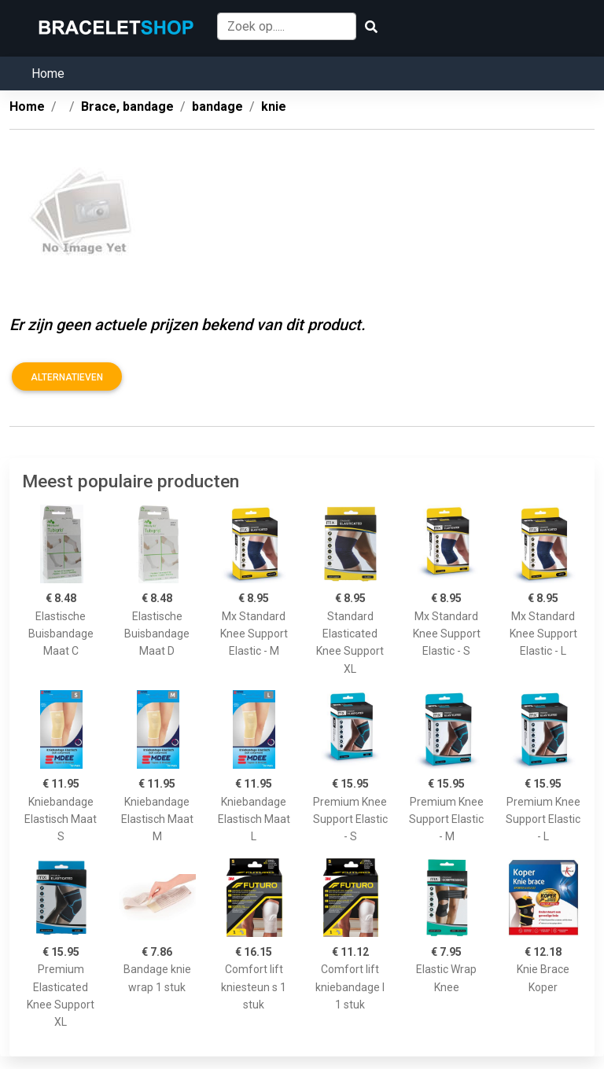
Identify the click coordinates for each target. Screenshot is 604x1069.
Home (47, 73)
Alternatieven (67, 377)
